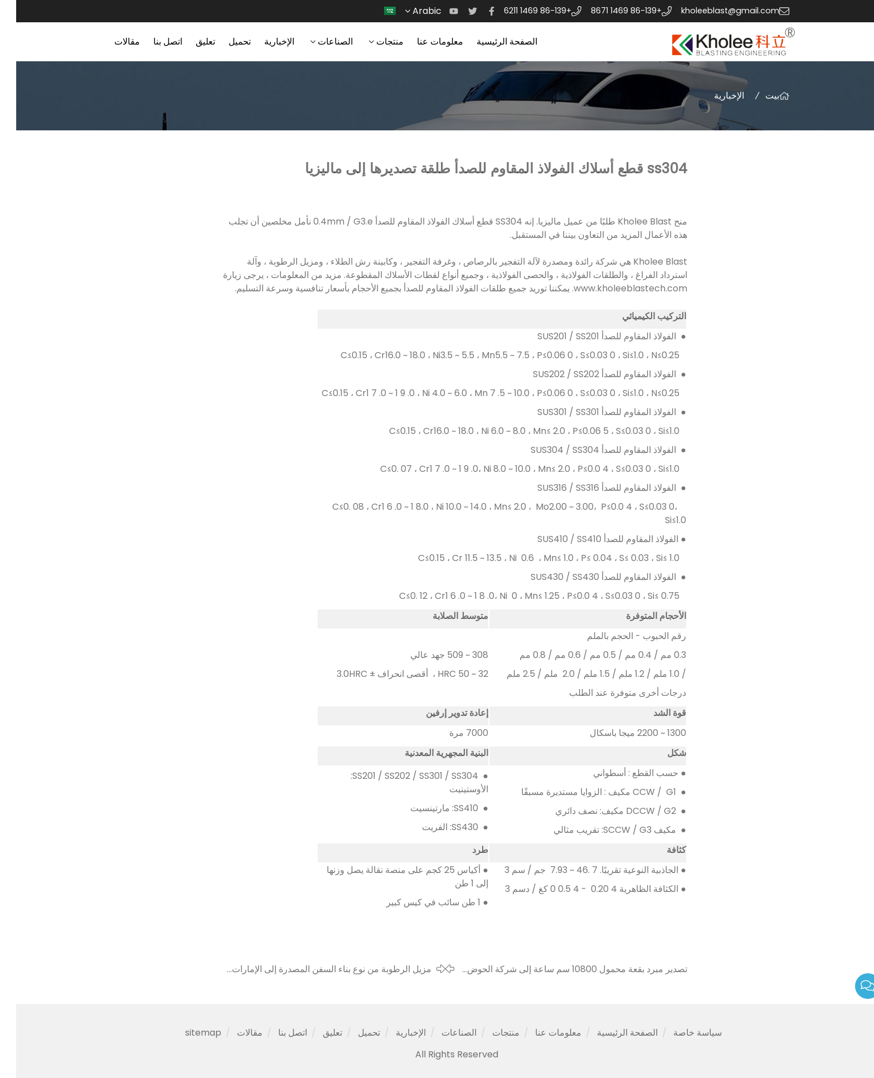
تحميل (223, 41)
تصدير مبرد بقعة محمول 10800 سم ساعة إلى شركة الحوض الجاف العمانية (561, 969)
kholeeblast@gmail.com (714, 10)
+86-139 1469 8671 (610, 10)
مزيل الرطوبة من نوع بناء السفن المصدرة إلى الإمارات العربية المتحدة (315, 969)
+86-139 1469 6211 (521, 10)
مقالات (111, 41)
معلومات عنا (424, 41)
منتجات (373, 41)
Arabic (404, 11)
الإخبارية (263, 41)
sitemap (187, 1032)
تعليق (189, 41)
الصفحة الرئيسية (490, 41)
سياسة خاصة (681, 1032)
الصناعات (319, 41)
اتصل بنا (151, 41)
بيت (756, 95)
